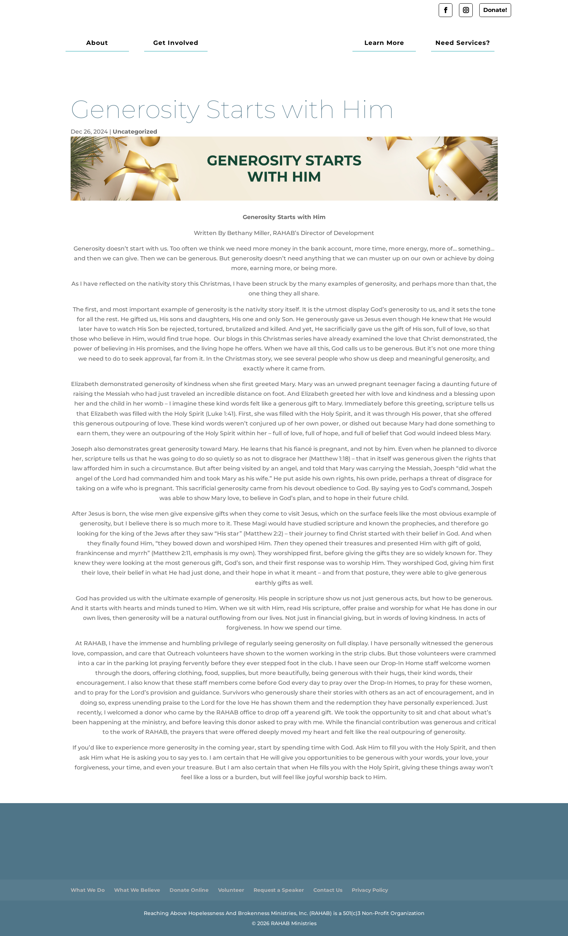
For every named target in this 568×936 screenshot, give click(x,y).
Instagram (466, 10)
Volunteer (231, 890)
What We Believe (137, 890)
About (97, 43)
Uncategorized (135, 131)
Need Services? (462, 43)
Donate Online (189, 890)
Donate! (495, 10)
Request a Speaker (279, 890)
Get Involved (176, 43)
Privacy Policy (370, 890)
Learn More (384, 43)
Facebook (445, 10)
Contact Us (327, 890)
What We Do (88, 890)
